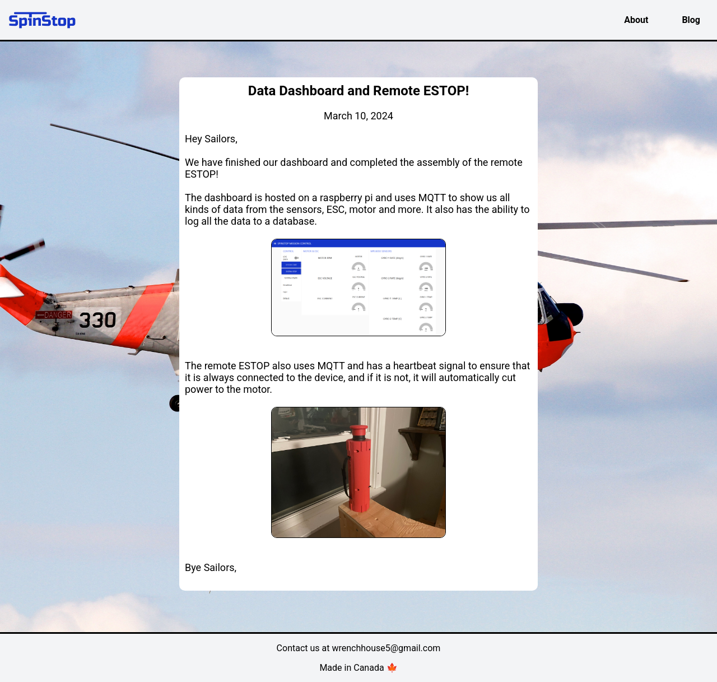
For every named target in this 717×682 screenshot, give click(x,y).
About (636, 20)
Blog (691, 20)
